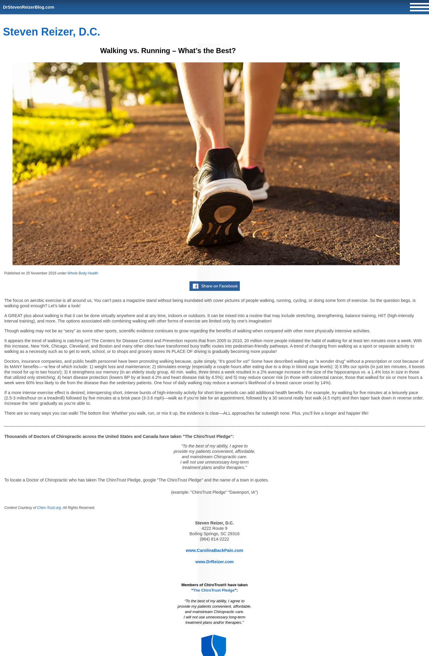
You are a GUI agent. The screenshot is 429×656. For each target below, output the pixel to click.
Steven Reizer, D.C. (51, 32)
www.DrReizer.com (214, 561)
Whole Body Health (83, 273)
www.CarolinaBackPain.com (214, 550)
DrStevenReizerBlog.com (28, 7)
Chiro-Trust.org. (49, 508)
